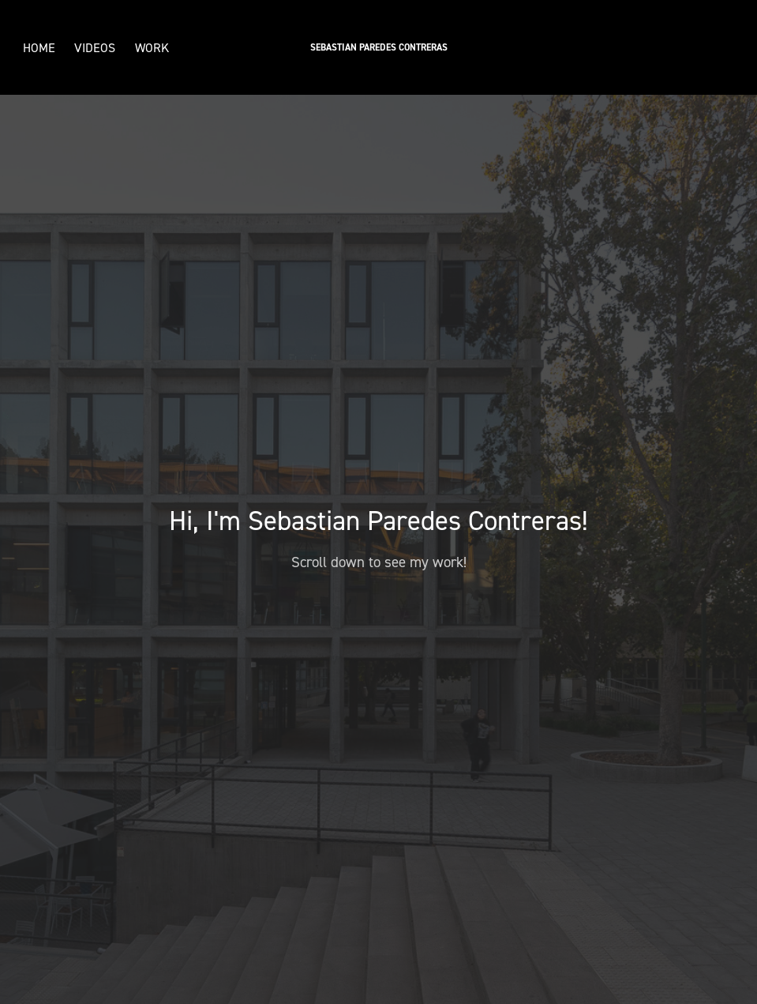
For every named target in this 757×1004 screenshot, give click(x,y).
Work (152, 47)
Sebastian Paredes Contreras (379, 47)
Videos (94, 47)
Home (39, 47)
